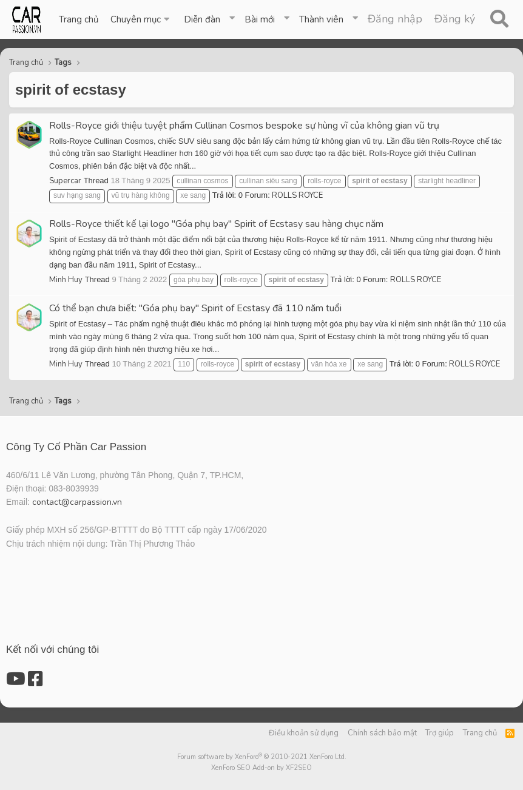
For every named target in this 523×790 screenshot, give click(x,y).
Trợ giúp (439, 733)
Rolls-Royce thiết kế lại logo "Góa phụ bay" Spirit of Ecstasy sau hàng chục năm (216, 224)
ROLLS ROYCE (297, 195)
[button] (141, 19)
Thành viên (321, 19)
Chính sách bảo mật (382, 733)
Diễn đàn (202, 19)
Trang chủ (78, 19)
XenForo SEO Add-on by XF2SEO (261, 767)
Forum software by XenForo (261, 756)
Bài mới (260, 19)
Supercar (65, 180)
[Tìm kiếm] (499, 19)
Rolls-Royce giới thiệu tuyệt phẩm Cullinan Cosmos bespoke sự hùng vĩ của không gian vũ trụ (244, 125)
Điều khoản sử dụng (304, 733)
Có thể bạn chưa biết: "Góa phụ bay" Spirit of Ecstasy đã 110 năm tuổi (195, 308)
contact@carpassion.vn (77, 502)
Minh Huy (66, 279)
